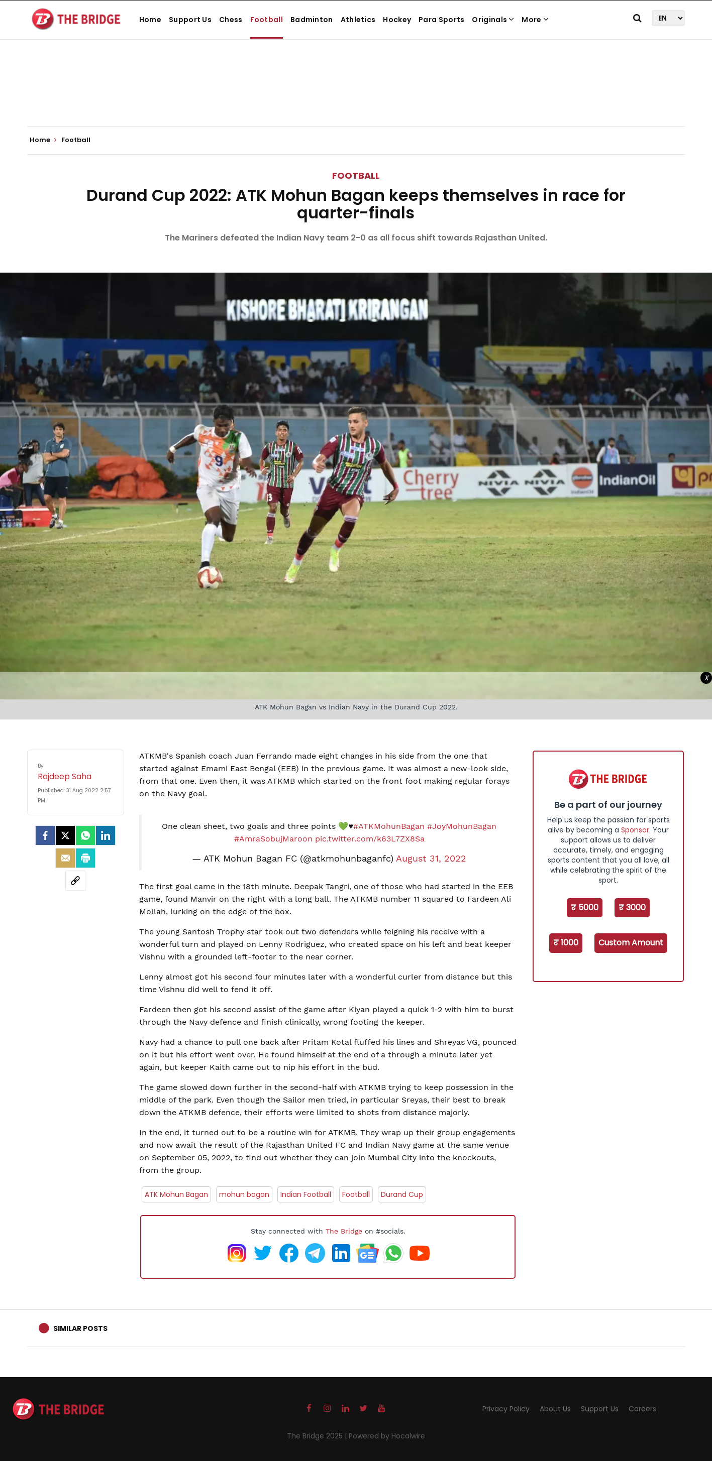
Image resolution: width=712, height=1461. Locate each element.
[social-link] (75, 881)
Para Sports (441, 20)
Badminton (311, 20)
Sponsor (635, 830)
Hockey (397, 20)
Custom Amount (630, 942)
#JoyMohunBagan (461, 826)
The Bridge (344, 1231)
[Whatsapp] (85, 835)
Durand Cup (402, 1194)
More (535, 20)
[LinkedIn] (105, 835)
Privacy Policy (506, 1409)
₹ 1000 (565, 942)
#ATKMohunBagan (389, 826)
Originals (493, 20)
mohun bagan (244, 1194)
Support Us (190, 20)
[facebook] (45, 835)
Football (266, 20)
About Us (555, 1409)
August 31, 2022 (431, 859)
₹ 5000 (584, 907)
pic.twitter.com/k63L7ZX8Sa (370, 838)
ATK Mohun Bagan (176, 1194)
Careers (642, 1409)
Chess (231, 20)
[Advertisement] (356, 95)
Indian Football (305, 1194)
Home (150, 20)
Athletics (358, 20)
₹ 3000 (632, 907)
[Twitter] (65, 835)
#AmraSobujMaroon (273, 838)
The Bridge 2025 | (318, 1436)
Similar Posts (80, 1328)
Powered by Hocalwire (387, 1436)
